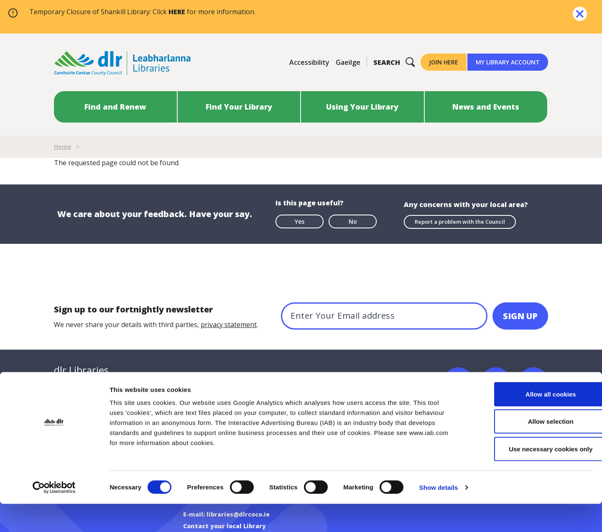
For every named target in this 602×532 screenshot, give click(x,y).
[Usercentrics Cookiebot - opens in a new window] (54, 515)
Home (62, 147)
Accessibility (309, 62)
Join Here (443, 62)
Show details (438, 515)
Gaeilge (348, 62)
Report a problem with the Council (460, 221)
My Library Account (508, 62)
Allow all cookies (532, 422)
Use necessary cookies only (532, 477)
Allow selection (532, 449)
